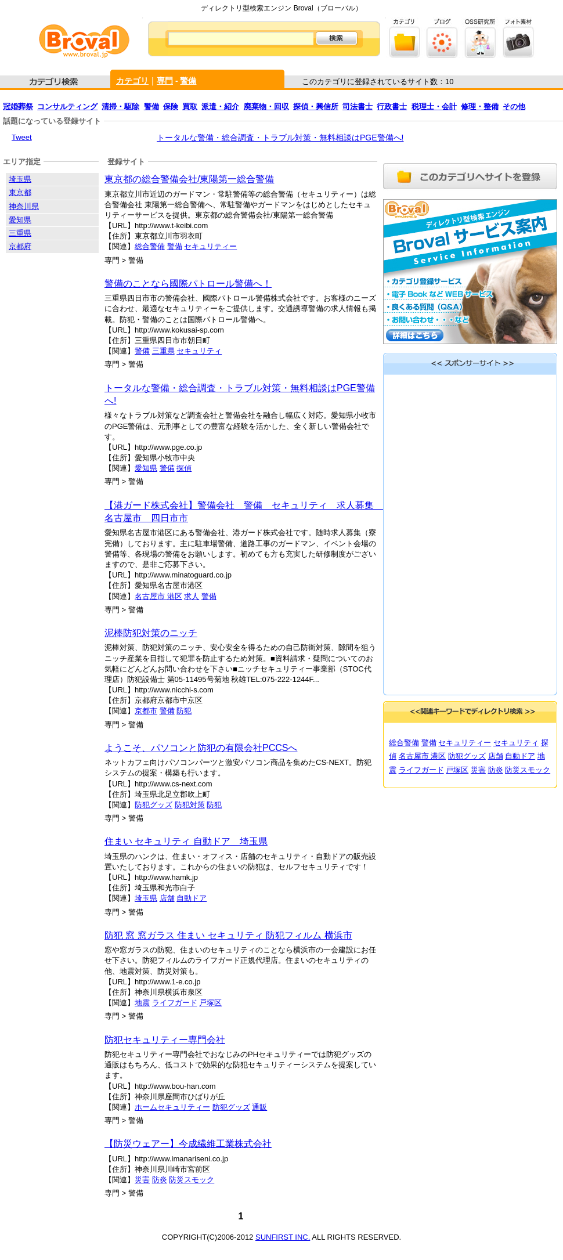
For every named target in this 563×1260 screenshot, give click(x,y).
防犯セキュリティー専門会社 (164, 1040)
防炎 (159, 1179)
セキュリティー (210, 246)
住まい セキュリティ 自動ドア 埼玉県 (186, 841)
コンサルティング (67, 106)
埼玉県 (146, 898)
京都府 (20, 246)
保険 (170, 106)
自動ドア (191, 898)
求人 (191, 596)
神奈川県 (24, 206)
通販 (259, 1107)
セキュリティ (199, 350)
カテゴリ (132, 80)
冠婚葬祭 (18, 106)
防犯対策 (190, 804)
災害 (142, 1179)
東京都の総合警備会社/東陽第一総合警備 (189, 179)
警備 (188, 80)
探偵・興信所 (315, 106)
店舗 (167, 898)
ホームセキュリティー (172, 1107)
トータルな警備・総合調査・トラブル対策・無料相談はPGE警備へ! (280, 137)
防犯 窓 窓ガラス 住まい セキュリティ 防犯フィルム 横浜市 (228, 935)
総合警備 (150, 246)
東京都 (20, 192)
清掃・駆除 (120, 106)
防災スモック (191, 1179)
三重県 (163, 350)
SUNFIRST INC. (282, 1237)
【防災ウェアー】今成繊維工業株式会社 (188, 1144)
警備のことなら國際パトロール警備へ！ (188, 283)
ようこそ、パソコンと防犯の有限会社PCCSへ (200, 748)
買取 (189, 106)
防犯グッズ (153, 804)
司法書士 (357, 106)
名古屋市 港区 (158, 596)
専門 (165, 80)
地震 (142, 1002)
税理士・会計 (434, 106)
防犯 (184, 710)
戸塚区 (210, 1002)
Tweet (22, 137)
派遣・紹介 (220, 106)
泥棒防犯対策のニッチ (150, 633)
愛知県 (146, 468)
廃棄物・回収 (266, 106)
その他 (514, 106)
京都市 (146, 710)
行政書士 (392, 106)
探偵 (184, 468)
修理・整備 (480, 106)
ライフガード (174, 1002)
